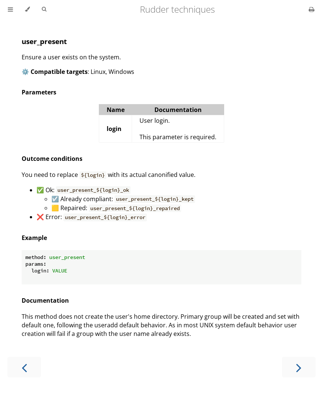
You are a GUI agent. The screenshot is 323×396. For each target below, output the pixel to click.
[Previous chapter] (24, 367)
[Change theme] (27, 9)
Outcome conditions (52, 159)
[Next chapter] (299, 367)
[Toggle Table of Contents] (10, 9)
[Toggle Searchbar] (44, 9)
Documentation (45, 300)
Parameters (39, 92)
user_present (44, 41)
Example (34, 238)
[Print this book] (311, 9)
